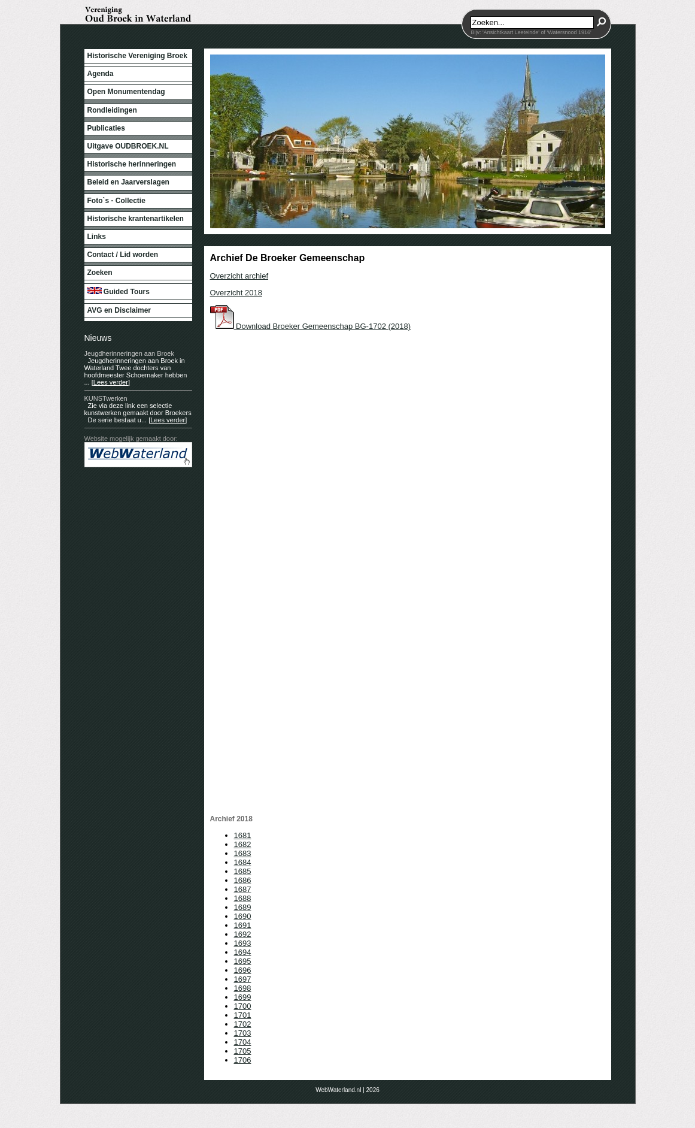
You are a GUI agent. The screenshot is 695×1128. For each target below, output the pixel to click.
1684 (242, 862)
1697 (242, 979)
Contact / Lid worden (123, 254)
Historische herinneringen (132, 164)
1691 (242, 925)
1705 (242, 1051)
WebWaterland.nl (338, 1090)
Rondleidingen (112, 110)
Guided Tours (118, 291)
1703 (242, 1033)
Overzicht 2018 (236, 292)
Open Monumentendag (126, 91)
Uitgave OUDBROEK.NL (128, 146)
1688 (242, 898)
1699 (242, 997)
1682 (242, 844)
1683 (242, 853)
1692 (242, 934)
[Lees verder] (111, 382)
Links (96, 236)
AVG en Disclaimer (119, 310)
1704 (242, 1042)
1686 (242, 880)
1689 (242, 907)
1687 (242, 889)
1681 (242, 835)
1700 (242, 1006)
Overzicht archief (239, 275)
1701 (242, 1015)
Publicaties (106, 128)
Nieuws (98, 338)
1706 (242, 1060)
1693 (242, 943)
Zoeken (100, 272)
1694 (242, 952)
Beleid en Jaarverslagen (128, 182)
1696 (242, 970)
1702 (242, 1024)
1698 (242, 988)
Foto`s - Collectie (116, 200)
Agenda (100, 73)
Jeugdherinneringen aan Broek (129, 353)
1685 (242, 871)
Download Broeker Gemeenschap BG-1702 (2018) (310, 326)
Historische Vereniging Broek (137, 56)
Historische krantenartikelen (135, 218)
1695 (242, 961)
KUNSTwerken (106, 398)
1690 (242, 916)
